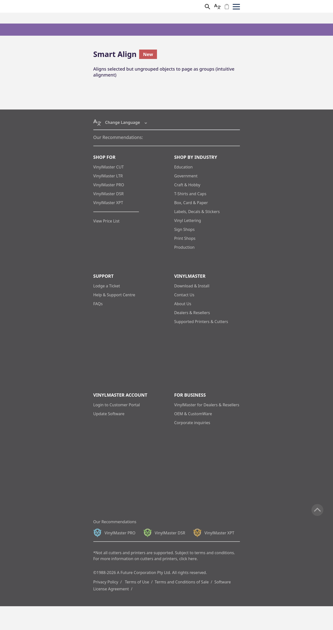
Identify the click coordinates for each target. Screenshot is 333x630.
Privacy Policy (105, 582)
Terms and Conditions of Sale (182, 582)
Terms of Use (137, 582)
